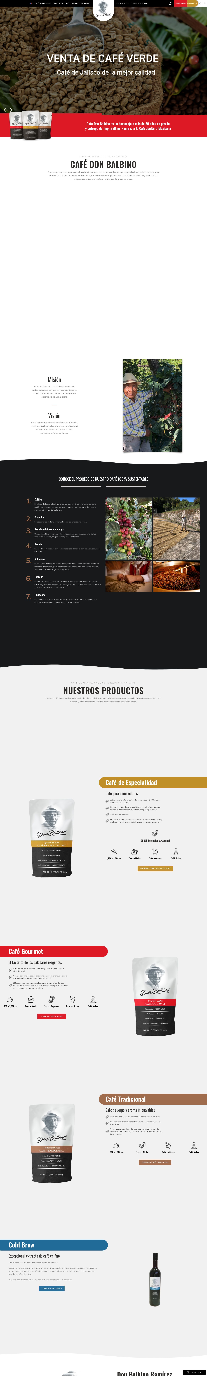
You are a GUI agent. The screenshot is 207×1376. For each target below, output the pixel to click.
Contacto (192, 3)
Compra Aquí (180, 3)
